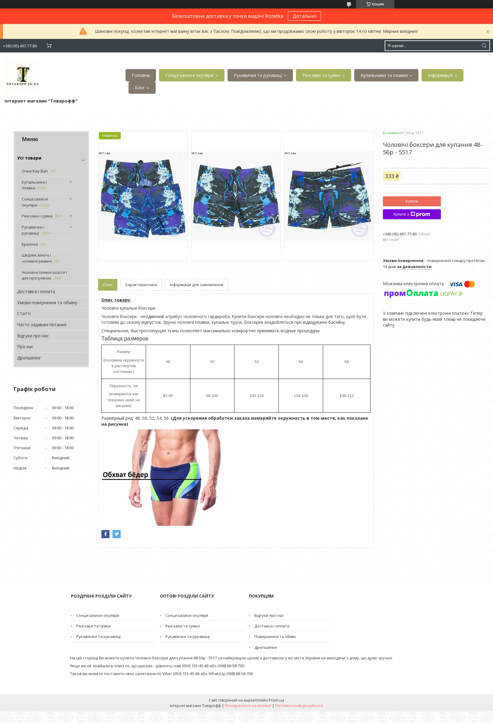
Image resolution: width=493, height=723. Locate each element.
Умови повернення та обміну (47, 302)
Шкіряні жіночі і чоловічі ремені (37, 258)
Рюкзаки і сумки (37, 216)
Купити (412, 201)
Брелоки (30, 244)
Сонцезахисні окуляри (189, 75)
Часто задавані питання (41, 324)
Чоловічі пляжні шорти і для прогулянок (44, 275)
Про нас (25, 346)
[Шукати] (484, 45)
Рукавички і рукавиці (33, 230)
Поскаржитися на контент (248, 705)
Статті (23, 313)
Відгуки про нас (33, 336)
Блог (140, 87)
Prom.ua (276, 700)
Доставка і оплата (36, 291)
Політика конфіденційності (299, 705)
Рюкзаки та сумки (321, 75)
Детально (304, 16)
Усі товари (29, 158)
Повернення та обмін (275, 636)
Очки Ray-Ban (35, 171)
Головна (141, 75)
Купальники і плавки (34, 185)
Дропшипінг (29, 358)
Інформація (440, 75)
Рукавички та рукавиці (258, 75)
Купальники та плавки (384, 75)
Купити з (411, 214)
